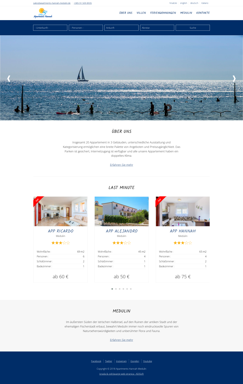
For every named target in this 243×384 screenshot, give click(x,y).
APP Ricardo (60, 231)
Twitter (108, 361)
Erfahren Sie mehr (121, 165)
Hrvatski (173, 3)
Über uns (125, 13)
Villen (141, 13)
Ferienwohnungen (163, 13)
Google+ (134, 361)
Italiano (204, 3)
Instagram (121, 361)
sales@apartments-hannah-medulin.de (52, 3)
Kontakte (203, 13)
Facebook (96, 361)
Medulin (186, 13)
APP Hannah (183, 231)
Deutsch (194, 3)
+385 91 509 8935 (83, 3)
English (183, 3)
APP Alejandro (121, 231)
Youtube (147, 361)
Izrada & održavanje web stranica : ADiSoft (121, 373)
